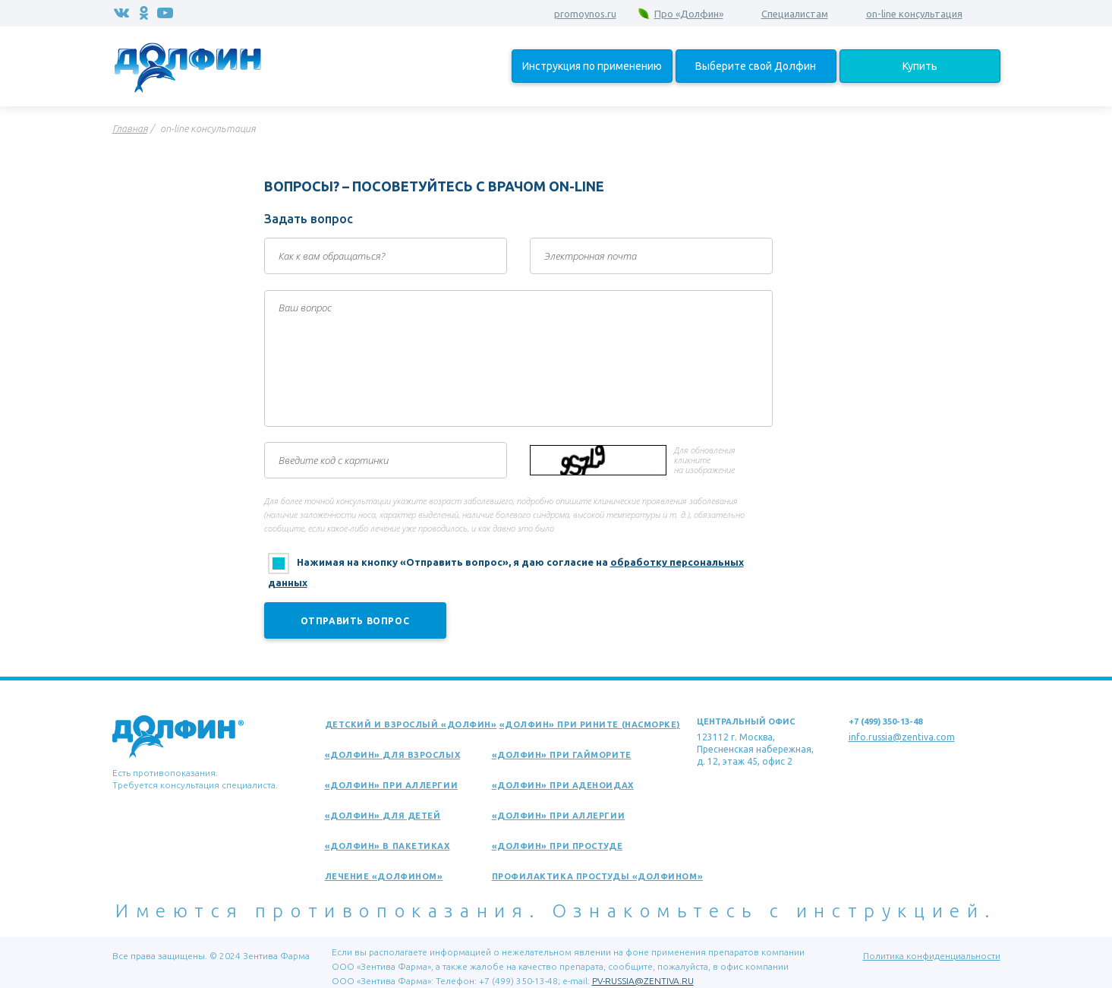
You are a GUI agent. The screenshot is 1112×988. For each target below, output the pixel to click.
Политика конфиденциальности (931, 956)
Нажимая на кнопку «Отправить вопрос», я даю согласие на (506, 572)
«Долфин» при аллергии (391, 785)
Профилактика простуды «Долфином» (598, 876)
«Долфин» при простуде (557, 846)
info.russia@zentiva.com (902, 737)
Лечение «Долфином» (384, 876)
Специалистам (794, 13)
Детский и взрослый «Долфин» (411, 724)
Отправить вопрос (355, 621)
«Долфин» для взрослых (393, 754)
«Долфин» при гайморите (562, 754)
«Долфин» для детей (383, 815)
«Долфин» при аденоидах (563, 785)
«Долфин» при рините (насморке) (590, 724)
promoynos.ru (585, 13)
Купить (920, 66)
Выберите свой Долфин (755, 66)
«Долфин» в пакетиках (387, 846)
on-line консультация (914, 13)
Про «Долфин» (688, 13)
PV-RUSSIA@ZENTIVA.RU (643, 981)
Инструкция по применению (592, 66)
